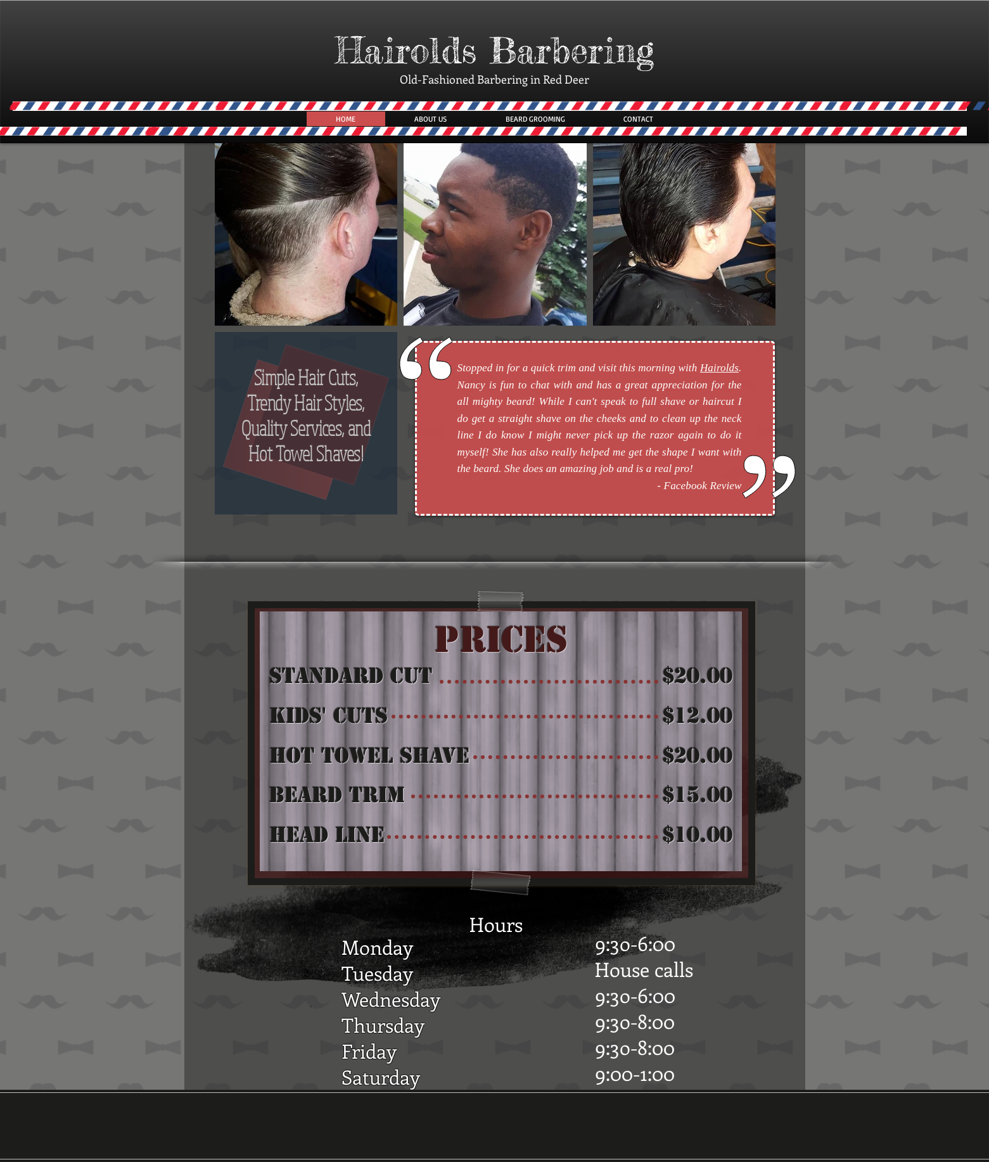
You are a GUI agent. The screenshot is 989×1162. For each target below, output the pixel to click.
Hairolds (719, 368)
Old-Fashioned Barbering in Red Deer (494, 79)
